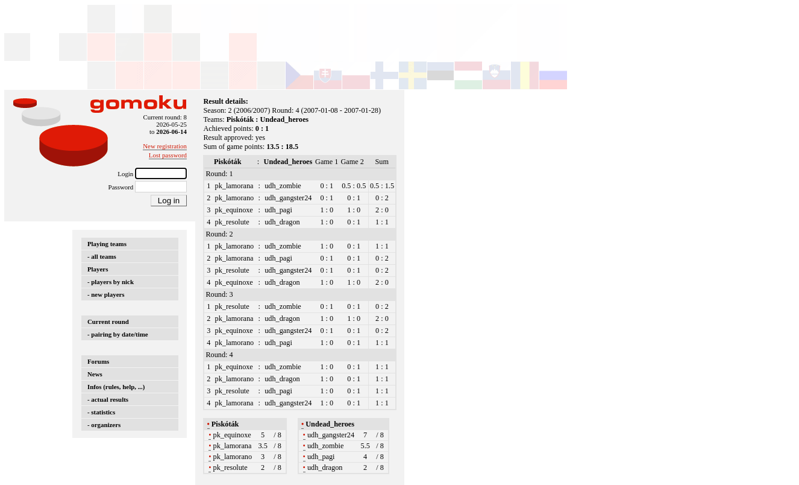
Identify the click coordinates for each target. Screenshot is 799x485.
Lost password (168, 155)
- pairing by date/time (117, 334)
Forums (98, 361)
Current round (108, 321)
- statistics (101, 412)
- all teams (101, 256)
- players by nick (110, 281)
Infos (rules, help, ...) (116, 386)
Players (97, 269)
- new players (106, 294)
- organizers (104, 424)
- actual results (107, 399)
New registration (165, 146)
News (94, 374)
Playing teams (107, 243)
